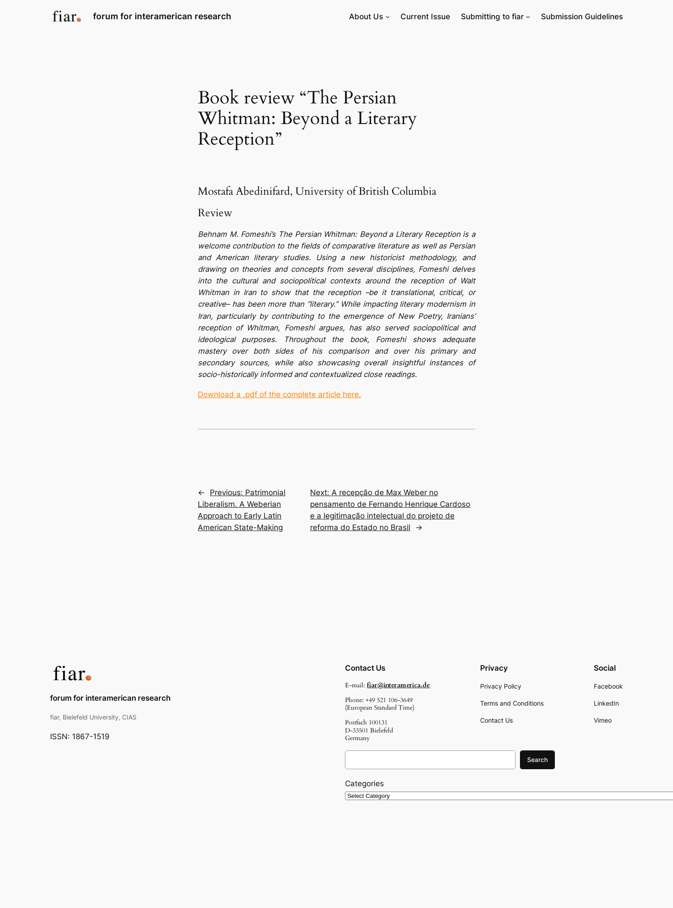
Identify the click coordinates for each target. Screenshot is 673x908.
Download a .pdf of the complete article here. (279, 394)
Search (537, 759)
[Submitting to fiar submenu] (528, 16)
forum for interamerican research (162, 16)
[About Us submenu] (387, 16)
